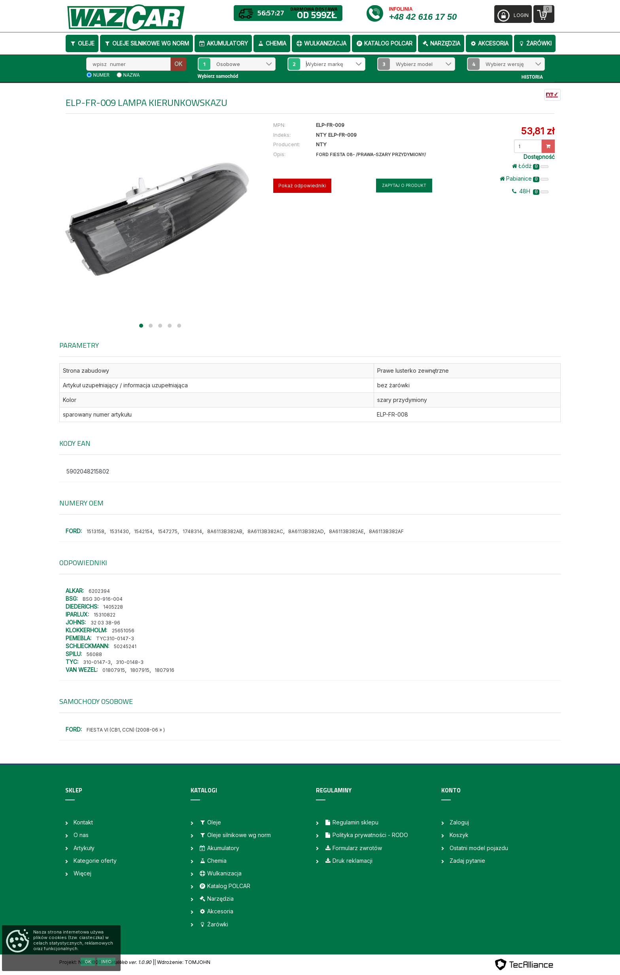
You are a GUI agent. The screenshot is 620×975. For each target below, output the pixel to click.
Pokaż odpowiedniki (302, 186)
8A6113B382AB (224, 531)
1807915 (139, 670)
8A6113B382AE (346, 531)
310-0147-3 (97, 662)
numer (101, 75)
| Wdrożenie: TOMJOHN (182, 962)
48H (530, 191)
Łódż (530, 166)
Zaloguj (459, 822)
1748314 (192, 531)
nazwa (131, 75)
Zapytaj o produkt (404, 185)
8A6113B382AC (265, 531)
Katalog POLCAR (384, 43)
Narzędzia (441, 43)
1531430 (119, 531)
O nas (81, 835)
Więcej (82, 873)
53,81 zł (537, 131)
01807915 (113, 670)
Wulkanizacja (321, 43)
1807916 (164, 670)
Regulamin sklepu (351, 822)
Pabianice (524, 178)
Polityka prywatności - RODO (366, 835)
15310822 (104, 615)
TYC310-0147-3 (115, 638)
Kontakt (83, 822)
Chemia (271, 43)
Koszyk (459, 835)
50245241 (125, 646)
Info (106, 961)
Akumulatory (223, 43)
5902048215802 (87, 471)
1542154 (143, 531)
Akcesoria (489, 43)
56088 (94, 654)
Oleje (82, 43)
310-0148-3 (130, 662)
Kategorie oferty (95, 860)
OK (178, 63)
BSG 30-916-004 (103, 599)
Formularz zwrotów (353, 848)
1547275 (168, 531)
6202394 (99, 591)
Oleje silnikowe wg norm (146, 43)
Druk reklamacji (348, 860)
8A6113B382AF (386, 531)
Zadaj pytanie (467, 860)
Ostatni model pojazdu (479, 848)
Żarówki (535, 43)
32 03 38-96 (105, 623)
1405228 (113, 607)
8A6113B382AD (306, 531)
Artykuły (84, 848)
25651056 (123, 631)
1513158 (95, 531)
